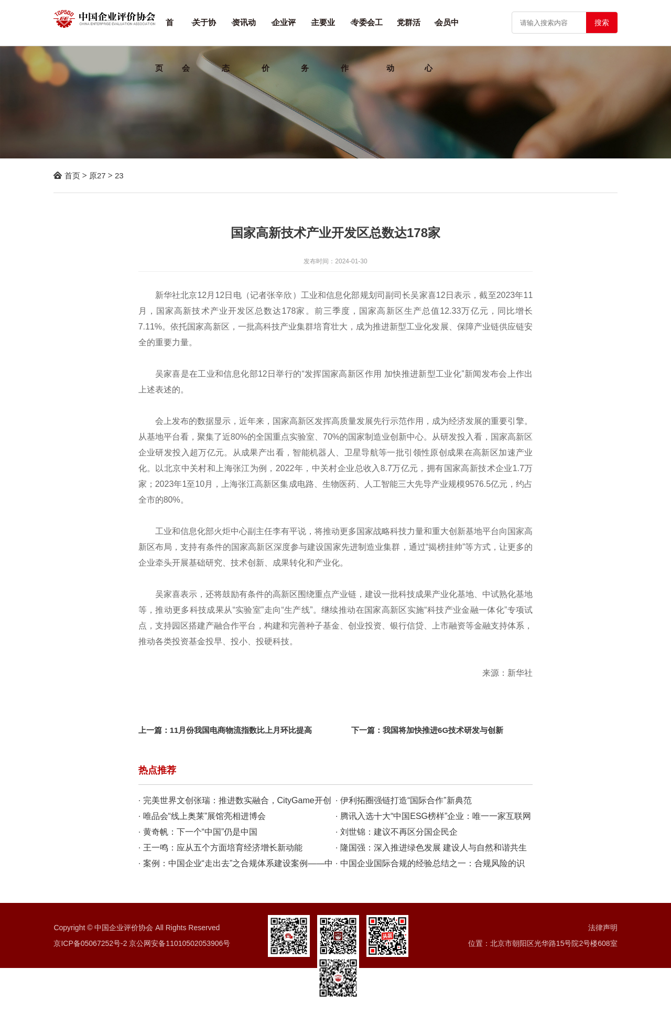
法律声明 (603, 927)
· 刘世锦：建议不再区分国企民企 (397, 831)
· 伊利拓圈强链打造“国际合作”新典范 (404, 800)
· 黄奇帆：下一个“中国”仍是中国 (198, 831)
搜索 (601, 22)
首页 (72, 175)
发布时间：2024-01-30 (335, 261)
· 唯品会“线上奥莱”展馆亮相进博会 (202, 816)
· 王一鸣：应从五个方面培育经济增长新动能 (220, 847)
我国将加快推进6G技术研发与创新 (443, 730)
